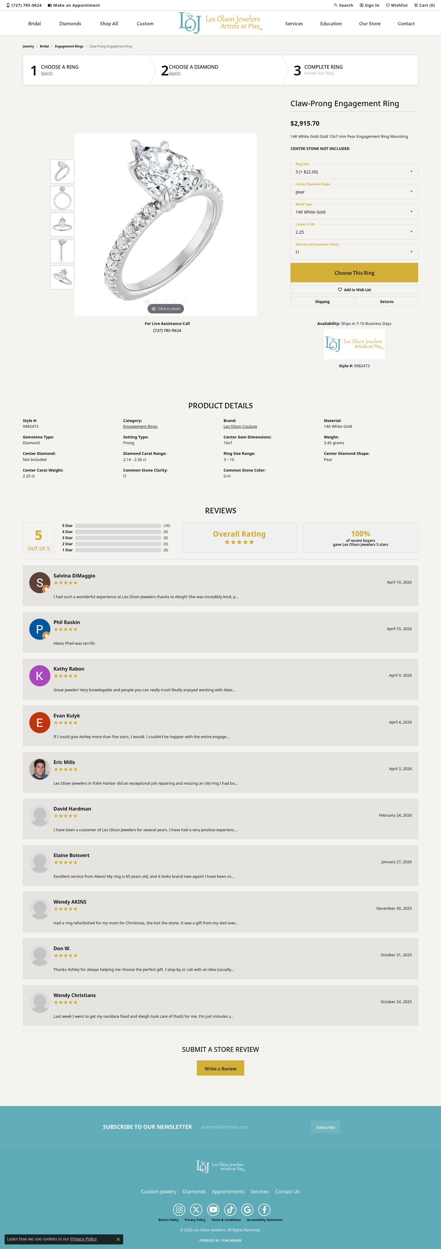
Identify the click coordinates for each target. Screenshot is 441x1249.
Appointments (228, 1191)
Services (294, 22)
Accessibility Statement (265, 1219)
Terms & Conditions (226, 1219)
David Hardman (72, 808)
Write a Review (221, 1068)
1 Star (67, 550)
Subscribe (325, 1127)
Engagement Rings (69, 46)
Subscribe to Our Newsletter (147, 1127)
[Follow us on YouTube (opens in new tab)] (213, 1210)
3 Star (67, 537)
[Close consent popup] (118, 1239)
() (167, 525)
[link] (24, 5)
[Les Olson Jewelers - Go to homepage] (220, 1166)
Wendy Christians (75, 995)
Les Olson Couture (240, 426)
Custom (145, 22)
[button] (343, 5)
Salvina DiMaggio (74, 575)
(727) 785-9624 (167, 330)
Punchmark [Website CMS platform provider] (231, 1240)
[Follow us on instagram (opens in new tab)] (179, 1210)
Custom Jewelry (158, 1191)
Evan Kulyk (67, 715)
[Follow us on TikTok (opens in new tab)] (230, 1210)
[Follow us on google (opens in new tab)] (247, 1210)
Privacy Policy (195, 1219)
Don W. (62, 948)
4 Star (67, 531)
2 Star (67, 543)
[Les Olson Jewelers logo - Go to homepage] (220, 23)
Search (47, 73)
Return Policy (168, 1219)
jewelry (28, 46)
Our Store (369, 22)
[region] (166, 224)
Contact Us (287, 1191)
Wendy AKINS (70, 901)
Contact (406, 22)
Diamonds (70, 22)
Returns (387, 301)
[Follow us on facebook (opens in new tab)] (264, 1210)
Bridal (34, 22)
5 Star (67, 525)
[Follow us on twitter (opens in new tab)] (196, 1210)
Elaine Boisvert (71, 855)
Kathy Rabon (69, 668)
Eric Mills (64, 762)
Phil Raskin (67, 622)
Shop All (109, 22)
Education (331, 22)
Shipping (322, 301)
